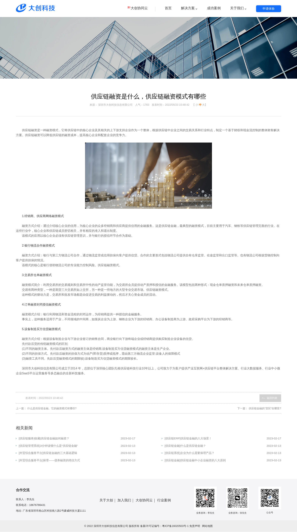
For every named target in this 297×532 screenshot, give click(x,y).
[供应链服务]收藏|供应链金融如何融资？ (77, 439)
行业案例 (164, 500)
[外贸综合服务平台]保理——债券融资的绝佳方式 (77, 460)
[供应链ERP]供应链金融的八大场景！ (223, 439)
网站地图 (207, 526)
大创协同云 (137, 8)
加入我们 (124, 500)
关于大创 (106, 500)
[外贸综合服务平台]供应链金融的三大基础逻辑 (77, 453)
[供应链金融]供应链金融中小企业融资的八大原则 (223, 460)
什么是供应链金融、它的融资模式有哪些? (52, 408)
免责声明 (194, 526)
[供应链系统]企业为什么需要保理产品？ (223, 453)
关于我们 (237, 8)
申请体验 (269, 8)
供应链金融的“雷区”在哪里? (265, 408)
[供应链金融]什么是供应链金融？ (223, 446)
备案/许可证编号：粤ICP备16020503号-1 (164, 526)
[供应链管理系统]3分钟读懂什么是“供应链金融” (77, 446)
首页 (168, 8)
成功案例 (214, 8)
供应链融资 (29, 130)
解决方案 (188, 8)
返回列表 (272, 398)
